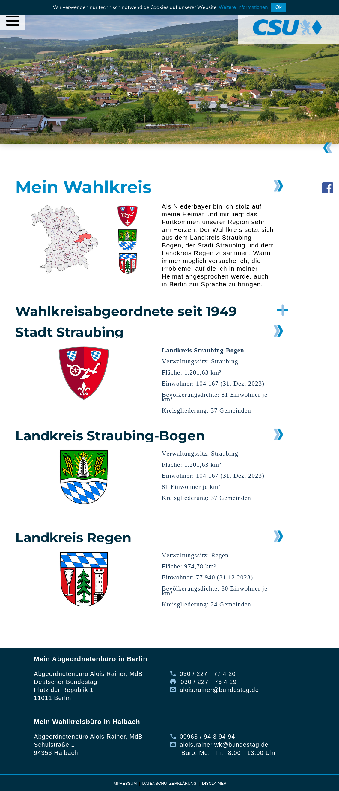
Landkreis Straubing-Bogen (110, 436)
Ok (278, 7)
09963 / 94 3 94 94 (207, 736)
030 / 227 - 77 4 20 (208, 673)
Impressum (125, 783)
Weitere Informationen (243, 7)
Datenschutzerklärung (169, 783)
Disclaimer (214, 783)
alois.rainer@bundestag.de (219, 690)
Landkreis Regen (73, 537)
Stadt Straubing (69, 332)
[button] (137, 311)
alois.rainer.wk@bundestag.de (224, 744)
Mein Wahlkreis (83, 187)
